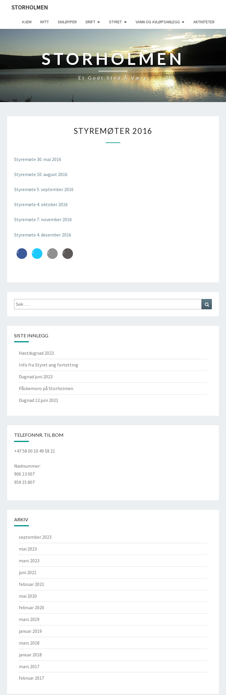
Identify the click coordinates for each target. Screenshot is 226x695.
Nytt (44, 21)
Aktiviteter (204, 21)
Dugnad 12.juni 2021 (38, 400)
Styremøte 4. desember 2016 (42, 235)
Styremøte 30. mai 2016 (37, 159)
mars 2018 (29, 643)
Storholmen (29, 7)
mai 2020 (28, 596)
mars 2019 (29, 619)
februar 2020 (31, 607)
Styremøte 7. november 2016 (43, 219)
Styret (115, 21)
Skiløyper (67, 21)
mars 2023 (29, 560)
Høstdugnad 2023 (36, 353)
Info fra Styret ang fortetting (48, 365)
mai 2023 (28, 549)
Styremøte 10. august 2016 (40, 174)
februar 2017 (31, 678)
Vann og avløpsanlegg (158, 21)
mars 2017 (29, 666)
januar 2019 (30, 631)
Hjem (26, 21)
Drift (90, 21)
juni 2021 (27, 572)
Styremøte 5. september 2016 (44, 189)
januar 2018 (30, 655)
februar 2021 (31, 584)
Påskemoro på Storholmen (46, 388)
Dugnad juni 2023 (36, 376)
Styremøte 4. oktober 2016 (41, 204)
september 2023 (35, 537)
